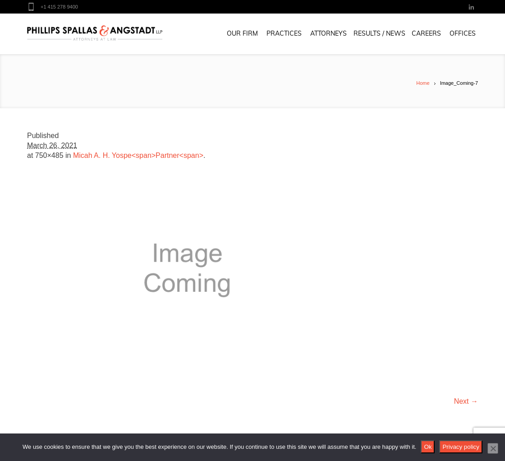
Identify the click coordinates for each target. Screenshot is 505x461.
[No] (492, 448)
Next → (466, 401)
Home (422, 83)
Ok (428, 446)
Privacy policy (460, 446)
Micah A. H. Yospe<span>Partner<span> (138, 155)
